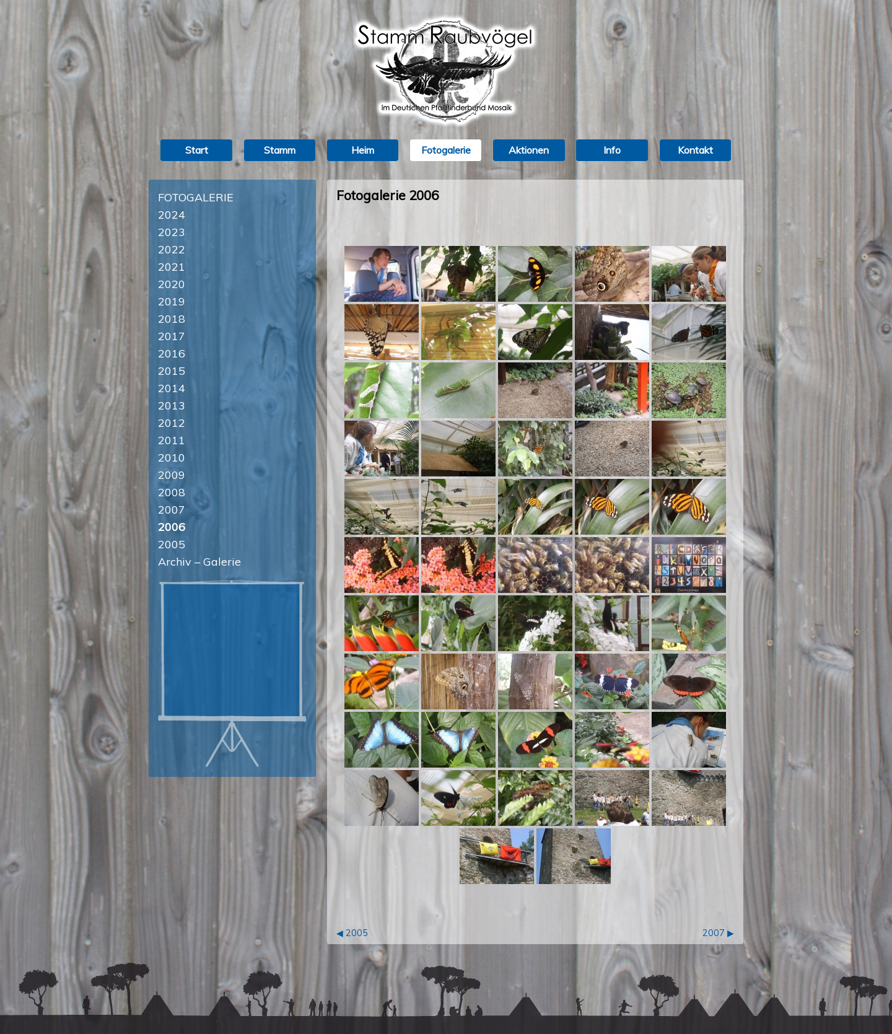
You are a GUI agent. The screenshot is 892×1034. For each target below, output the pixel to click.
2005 (171, 544)
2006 (171, 527)
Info (612, 150)
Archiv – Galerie (199, 561)
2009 (171, 475)
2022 (171, 249)
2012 (171, 423)
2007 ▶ (718, 933)
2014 (171, 388)
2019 (171, 301)
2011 (171, 440)
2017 (171, 336)
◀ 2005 (352, 933)
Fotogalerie (446, 150)
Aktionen (529, 150)
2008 (171, 492)
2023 (171, 232)
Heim (362, 150)
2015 (171, 371)
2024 (171, 215)
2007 (171, 509)
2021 (171, 267)
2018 (171, 319)
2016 (171, 353)
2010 (171, 457)
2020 (171, 284)
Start (196, 150)
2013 (171, 405)
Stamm (279, 150)
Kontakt (695, 150)
